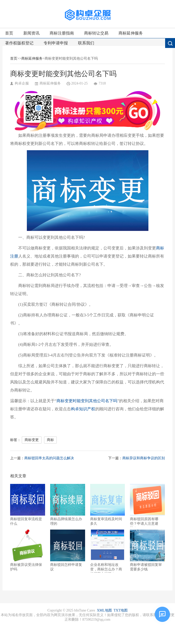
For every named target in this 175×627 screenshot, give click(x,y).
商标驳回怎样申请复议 (67, 550)
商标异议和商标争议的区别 (143, 458)
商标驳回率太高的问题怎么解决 (49, 458)
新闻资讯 (31, 33)
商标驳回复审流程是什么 (27, 505)
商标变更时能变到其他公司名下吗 (86, 401)
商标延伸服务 (131, 33)
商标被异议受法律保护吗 (27, 550)
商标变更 (32, 440)
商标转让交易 (96, 33)
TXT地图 (121, 610)
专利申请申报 (56, 43)
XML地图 (104, 610)
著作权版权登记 (19, 43)
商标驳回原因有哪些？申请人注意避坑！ (147, 505)
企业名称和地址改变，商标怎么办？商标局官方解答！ (107, 551)
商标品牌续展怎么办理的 (67, 505)
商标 (50, 440)
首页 (9, 33)
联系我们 (86, 43)
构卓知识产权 (83, 409)
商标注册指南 (62, 33)
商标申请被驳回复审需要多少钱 (147, 550)
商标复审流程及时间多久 (107, 505)
